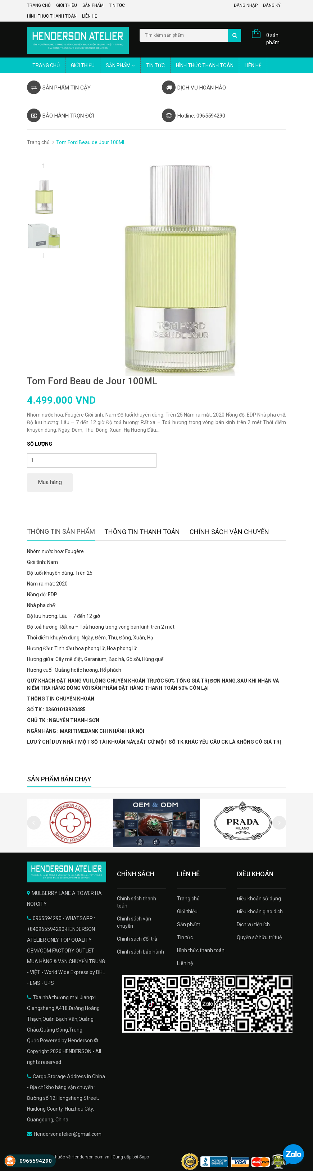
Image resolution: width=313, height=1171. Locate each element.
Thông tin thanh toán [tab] (142, 532)
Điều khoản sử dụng (259, 898)
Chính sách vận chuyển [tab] (229, 532)
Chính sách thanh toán (136, 902)
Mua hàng (50, 482)
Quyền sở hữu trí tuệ (259, 937)
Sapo (144, 1156)
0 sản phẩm (273, 38)
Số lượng (39, 444)
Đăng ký (272, 5)
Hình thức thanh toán (52, 16)
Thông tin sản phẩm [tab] (61, 531)
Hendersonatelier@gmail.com (67, 1134)
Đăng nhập (246, 5)
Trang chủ (39, 5)
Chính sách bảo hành (140, 952)
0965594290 (35, 1161)
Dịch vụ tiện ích (253, 924)
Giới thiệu (66, 5)
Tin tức (117, 5)
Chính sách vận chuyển (134, 922)
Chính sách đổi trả (137, 939)
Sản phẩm (93, 5)
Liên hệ (89, 16)
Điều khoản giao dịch (260, 911)
